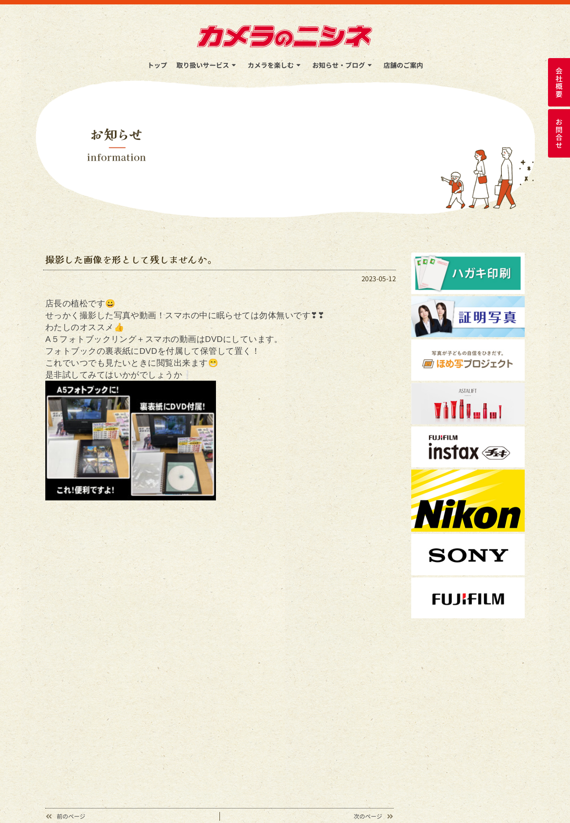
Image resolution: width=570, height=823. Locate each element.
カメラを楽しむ (275, 65)
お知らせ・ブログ (343, 65)
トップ (157, 65)
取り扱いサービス (207, 65)
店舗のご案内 (403, 65)
